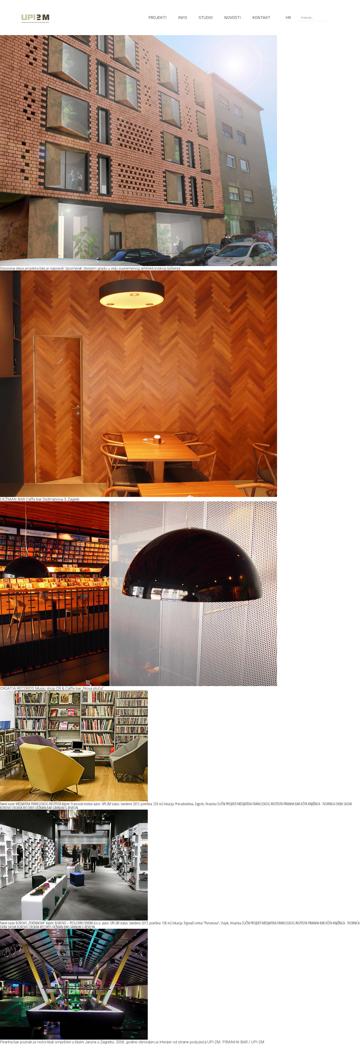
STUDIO (206, 17)
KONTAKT (261, 17)
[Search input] (314, 17)
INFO (182, 17)
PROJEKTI (157, 17)
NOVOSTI (232, 17)
